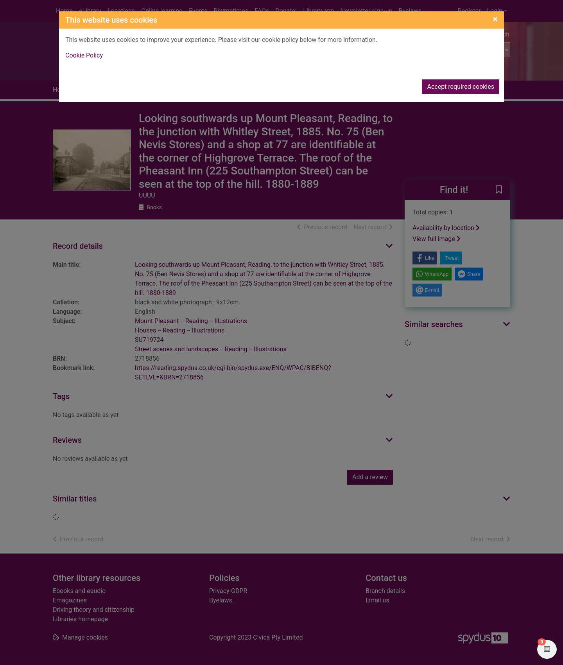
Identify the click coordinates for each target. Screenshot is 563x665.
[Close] (495, 19)
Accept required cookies (460, 86)
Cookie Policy (84, 55)
